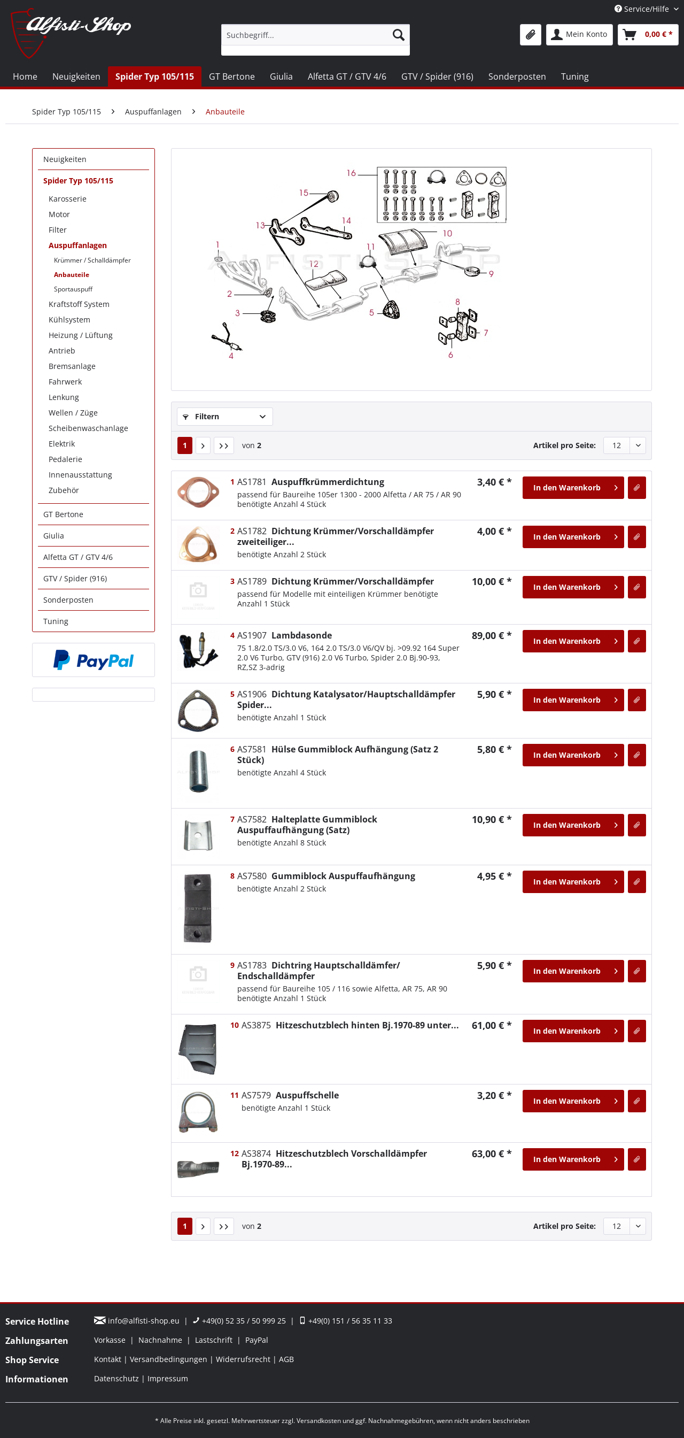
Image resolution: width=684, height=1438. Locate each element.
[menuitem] (315, 40)
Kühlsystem (69, 319)
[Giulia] (281, 76)
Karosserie (68, 199)
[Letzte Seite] (224, 445)
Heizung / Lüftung (81, 335)
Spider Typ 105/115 (78, 180)
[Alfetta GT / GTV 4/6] (347, 76)
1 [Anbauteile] (185, 445)
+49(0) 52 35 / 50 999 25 (239, 1321)
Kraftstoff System (79, 304)
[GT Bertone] (231, 76)
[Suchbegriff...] (315, 34)
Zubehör (64, 490)
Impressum (167, 1378)
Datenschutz (117, 1378)
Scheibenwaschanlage (88, 428)
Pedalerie (65, 459)
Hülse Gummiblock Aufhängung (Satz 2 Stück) (337, 754)
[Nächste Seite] (203, 445)
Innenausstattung (80, 475)
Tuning (55, 621)
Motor (59, 214)
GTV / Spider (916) (75, 578)
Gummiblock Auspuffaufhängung (326, 876)
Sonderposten (68, 600)
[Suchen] (398, 34)
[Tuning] (575, 76)
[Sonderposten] (517, 76)
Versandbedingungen (169, 1359)
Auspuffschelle (290, 1095)
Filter (58, 230)
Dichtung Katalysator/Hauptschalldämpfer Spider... (346, 699)
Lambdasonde (284, 635)
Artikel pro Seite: (564, 445)
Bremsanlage (72, 366)
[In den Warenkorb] (573, 487)
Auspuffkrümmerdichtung (310, 481)
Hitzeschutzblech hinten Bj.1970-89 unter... (350, 1025)
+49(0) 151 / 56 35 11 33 (345, 1321)
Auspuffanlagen (78, 245)
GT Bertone (63, 514)
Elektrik (62, 444)
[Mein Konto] (579, 34)
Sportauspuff (73, 289)
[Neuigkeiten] (76, 76)
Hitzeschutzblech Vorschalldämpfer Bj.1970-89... (334, 1159)
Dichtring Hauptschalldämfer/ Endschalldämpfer (318, 970)
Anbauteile (71, 274)
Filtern (201, 416)
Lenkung (64, 397)
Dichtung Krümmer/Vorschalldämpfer (335, 581)
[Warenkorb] (648, 34)
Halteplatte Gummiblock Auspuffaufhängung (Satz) (307, 824)
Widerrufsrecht (244, 1359)
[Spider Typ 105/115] (154, 76)
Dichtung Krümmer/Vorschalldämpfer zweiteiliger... (335, 536)
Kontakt (108, 1359)
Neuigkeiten (65, 159)
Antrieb (62, 350)
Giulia (53, 535)
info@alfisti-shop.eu (138, 1321)
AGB (286, 1359)
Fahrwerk (65, 381)
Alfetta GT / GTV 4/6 (78, 557)
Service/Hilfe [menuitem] (643, 9)
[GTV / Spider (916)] (437, 76)
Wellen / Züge (73, 412)
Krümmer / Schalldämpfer (92, 260)
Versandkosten (319, 1420)
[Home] (25, 76)
